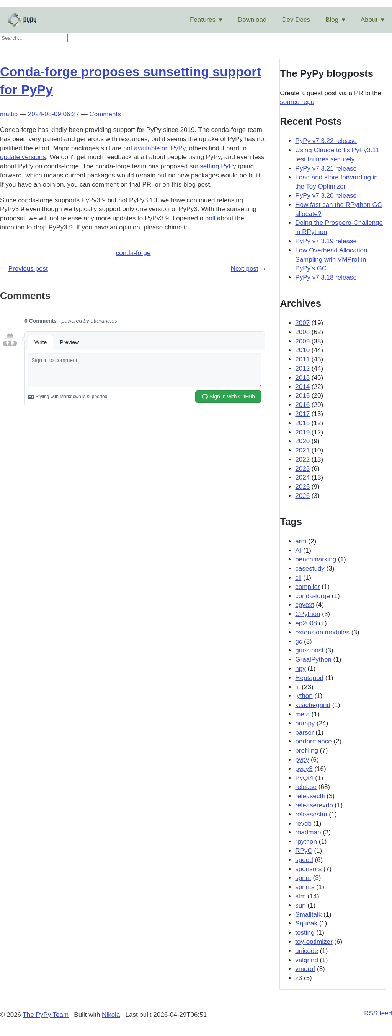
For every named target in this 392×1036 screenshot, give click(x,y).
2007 (302, 323)
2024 (302, 477)
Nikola (111, 1014)
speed (304, 860)
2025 (302, 486)
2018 (302, 423)
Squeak (306, 923)
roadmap (308, 832)
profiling (306, 750)
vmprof (305, 969)
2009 (302, 341)
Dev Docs (296, 19)
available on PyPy (159, 148)
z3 (298, 978)
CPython (307, 614)
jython (303, 695)
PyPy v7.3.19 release (326, 241)
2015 (302, 395)
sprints (304, 887)
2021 (302, 450)
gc (298, 641)
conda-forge (133, 253)
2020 (302, 441)
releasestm (311, 814)
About (369, 19)
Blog (331, 19)
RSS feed (378, 1013)
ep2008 (306, 623)
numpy (305, 723)
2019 (302, 432)
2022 (302, 459)
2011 (302, 359)
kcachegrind (312, 705)
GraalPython (313, 659)
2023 (302, 468)
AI (298, 550)
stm (300, 896)
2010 (302, 350)
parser (304, 732)
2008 (302, 332)
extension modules (322, 632)
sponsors (308, 869)
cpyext (304, 604)
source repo (297, 102)
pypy (302, 759)
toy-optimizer (313, 941)
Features (203, 19)
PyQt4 (304, 778)
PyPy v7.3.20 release (326, 195)
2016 (302, 404)
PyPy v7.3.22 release (326, 141)
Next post (244, 268)
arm (300, 541)
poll (210, 218)
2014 (302, 386)
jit (297, 687)
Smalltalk (308, 914)
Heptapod (309, 677)
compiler (307, 586)
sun (300, 905)
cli (298, 577)
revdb (303, 823)
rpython (306, 841)
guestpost (309, 650)
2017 (302, 414)
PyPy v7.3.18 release (326, 277)
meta (302, 714)
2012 (302, 368)
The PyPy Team (46, 1014)
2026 (302, 495)
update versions (23, 157)
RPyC (303, 850)
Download (252, 19)
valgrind (306, 960)
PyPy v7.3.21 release (326, 168)
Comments (105, 114)
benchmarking (315, 559)
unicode (306, 951)
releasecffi (310, 796)
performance (313, 741)
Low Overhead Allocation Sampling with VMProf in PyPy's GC (331, 259)
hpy (300, 668)
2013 (302, 377)
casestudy (310, 568)
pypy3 (303, 769)
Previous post (28, 268)
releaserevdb (314, 805)
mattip (9, 114)
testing (304, 932)
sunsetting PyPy (212, 166)
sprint (303, 877)
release (306, 786)
